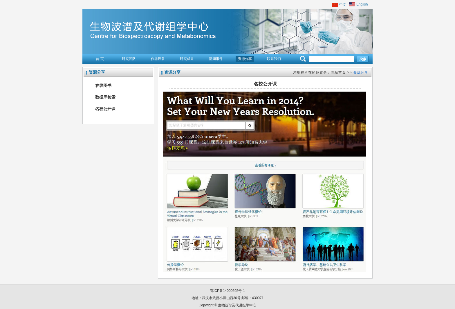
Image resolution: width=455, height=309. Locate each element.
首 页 (100, 59)
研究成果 (187, 59)
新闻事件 (216, 59)
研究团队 (129, 59)
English (362, 4)
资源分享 (245, 59)
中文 (342, 5)
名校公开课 (105, 108)
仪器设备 (158, 59)
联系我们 (274, 59)
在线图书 (103, 85)
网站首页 (338, 72)
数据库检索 (105, 97)
